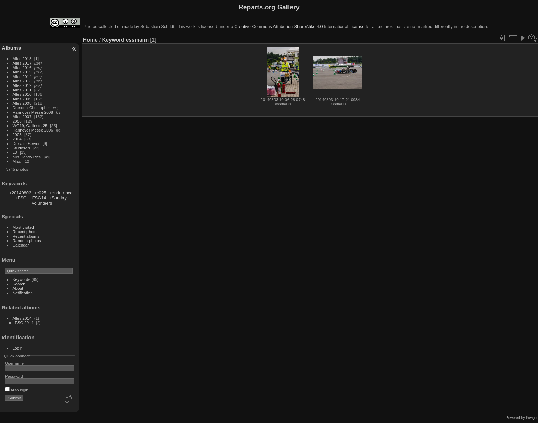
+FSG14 (38, 198)
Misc (17, 161)
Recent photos (26, 231)
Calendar (21, 245)
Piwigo (531, 417)
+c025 (40, 192)
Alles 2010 (22, 94)
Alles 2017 (22, 63)
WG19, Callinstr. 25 (30, 125)
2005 (17, 134)
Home (90, 40)
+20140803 (20, 192)
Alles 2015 (22, 72)
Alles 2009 (22, 98)
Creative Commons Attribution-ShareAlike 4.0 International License (299, 26)
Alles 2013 (22, 81)
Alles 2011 (22, 90)
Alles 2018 (22, 58)
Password (14, 376)
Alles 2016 (22, 67)
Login (18, 348)
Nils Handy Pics (27, 157)
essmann (137, 40)
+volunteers (41, 203)
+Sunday (58, 198)
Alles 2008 (22, 103)
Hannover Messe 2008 (33, 112)
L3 (15, 152)
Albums (11, 48)
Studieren (21, 148)
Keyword (113, 40)
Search (19, 284)
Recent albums (26, 236)
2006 (17, 121)
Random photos (27, 240)
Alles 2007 (22, 116)
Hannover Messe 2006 (33, 130)
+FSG (21, 198)
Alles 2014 (22, 76)
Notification (23, 292)
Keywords (22, 279)
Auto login (16, 390)
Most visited (23, 227)
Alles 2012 (22, 85)
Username (14, 363)
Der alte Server (26, 143)
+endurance (60, 192)
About (18, 288)
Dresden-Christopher (31, 107)
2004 (17, 139)
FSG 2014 (24, 322)
